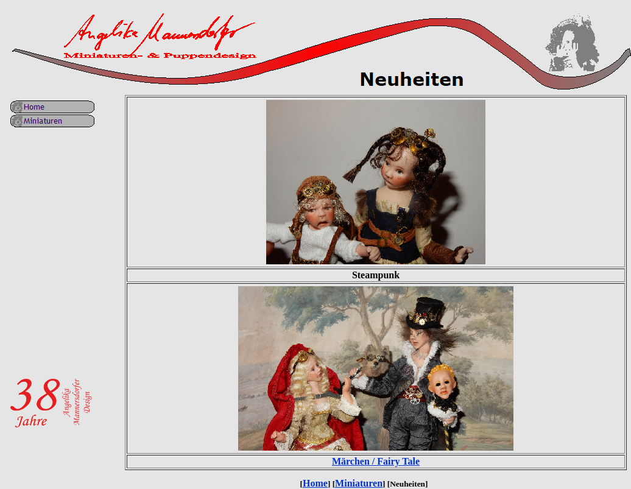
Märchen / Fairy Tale (376, 461)
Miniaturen (358, 483)
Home (315, 483)
